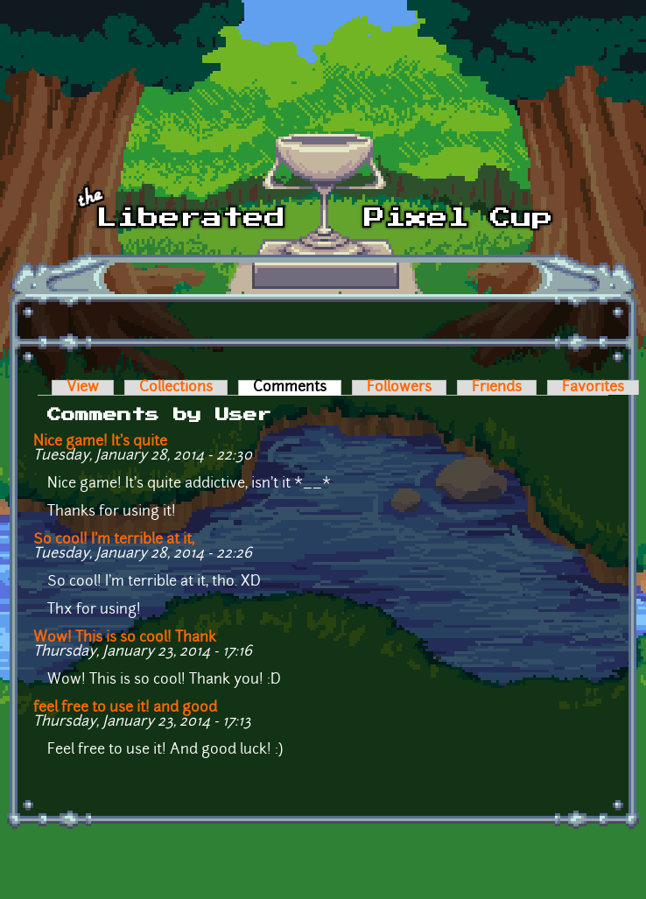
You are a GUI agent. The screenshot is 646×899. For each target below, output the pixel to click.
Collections (176, 388)
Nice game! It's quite (100, 442)
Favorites (593, 388)
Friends (497, 388)
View (83, 388)
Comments (297, 388)
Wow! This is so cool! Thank (124, 638)
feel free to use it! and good (125, 708)
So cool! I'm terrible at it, (113, 540)
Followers (399, 388)
